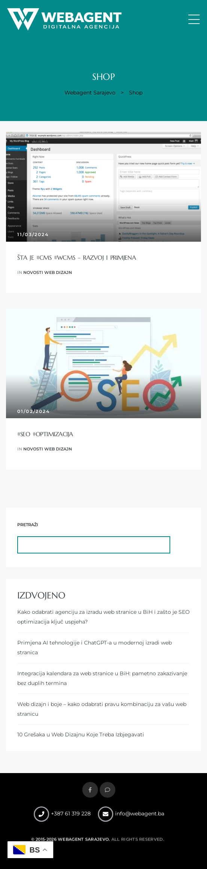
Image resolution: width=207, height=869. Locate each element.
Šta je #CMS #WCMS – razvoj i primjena (76, 257)
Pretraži (27, 524)
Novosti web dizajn (47, 272)
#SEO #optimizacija (45, 434)
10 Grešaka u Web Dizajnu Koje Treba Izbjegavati (80, 734)
